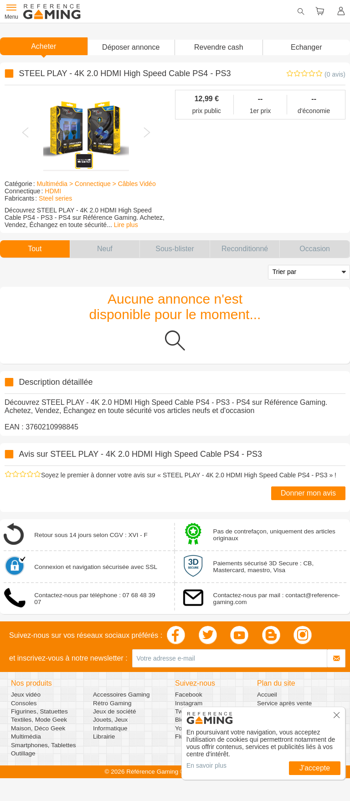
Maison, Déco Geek (38, 728)
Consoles (24, 703)
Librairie (104, 736)
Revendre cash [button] (218, 47)
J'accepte (314, 768)
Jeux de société (114, 711)
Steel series (55, 198)
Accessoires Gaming (121, 694)
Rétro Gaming (112, 703)
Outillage (23, 753)
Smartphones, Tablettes (43, 745)
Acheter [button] (43, 46)
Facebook (188, 694)
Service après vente (284, 703)
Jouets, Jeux (110, 719)
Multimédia (26, 736)
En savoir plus (206, 765)
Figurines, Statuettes (39, 711)
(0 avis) (334, 74)
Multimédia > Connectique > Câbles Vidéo (95, 183)
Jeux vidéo (26, 694)
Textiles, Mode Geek (39, 719)
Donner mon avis (308, 493)
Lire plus (126, 224)
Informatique (110, 728)
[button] (131, 47)
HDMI (53, 191)
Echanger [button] (306, 47)
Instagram (188, 703)
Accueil (267, 694)
